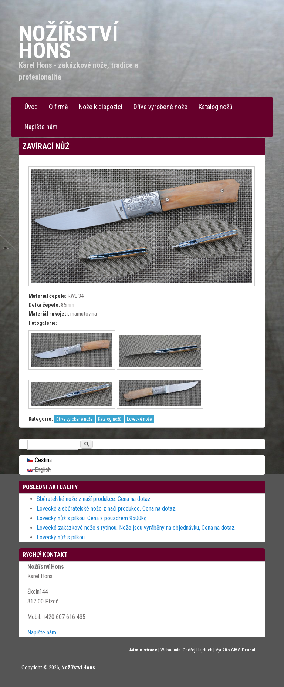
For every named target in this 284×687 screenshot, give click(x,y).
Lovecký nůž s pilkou (61, 537)
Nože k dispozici (100, 107)
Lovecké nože (139, 419)
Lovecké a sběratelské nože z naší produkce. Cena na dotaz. (106, 508)
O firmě (58, 107)
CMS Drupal (243, 650)
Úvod (31, 107)
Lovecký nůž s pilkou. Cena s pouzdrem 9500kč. (92, 518)
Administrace (143, 650)
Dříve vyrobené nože (160, 107)
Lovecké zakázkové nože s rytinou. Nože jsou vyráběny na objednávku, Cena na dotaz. (136, 527)
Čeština (39, 460)
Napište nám (40, 127)
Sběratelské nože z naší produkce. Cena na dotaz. (94, 498)
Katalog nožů (216, 107)
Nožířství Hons (78, 667)
